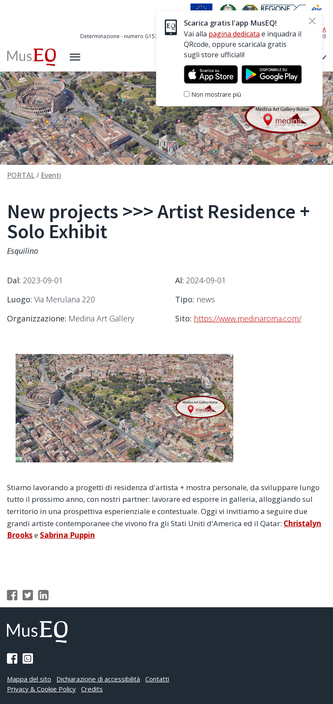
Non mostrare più (217, 94)
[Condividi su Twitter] (28, 595)
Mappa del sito (29, 679)
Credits (92, 688)
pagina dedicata (234, 34)
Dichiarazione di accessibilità (98, 679)
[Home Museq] (31, 57)
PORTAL (21, 175)
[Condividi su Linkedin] (43, 595)
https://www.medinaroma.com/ (247, 318)
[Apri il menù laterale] (75, 57)
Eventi (51, 175)
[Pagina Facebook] (12, 658)
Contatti (157, 679)
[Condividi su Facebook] (12, 595)
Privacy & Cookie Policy (41, 688)
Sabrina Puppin (67, 535)
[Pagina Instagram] (28, 658)
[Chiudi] (312, 20)
